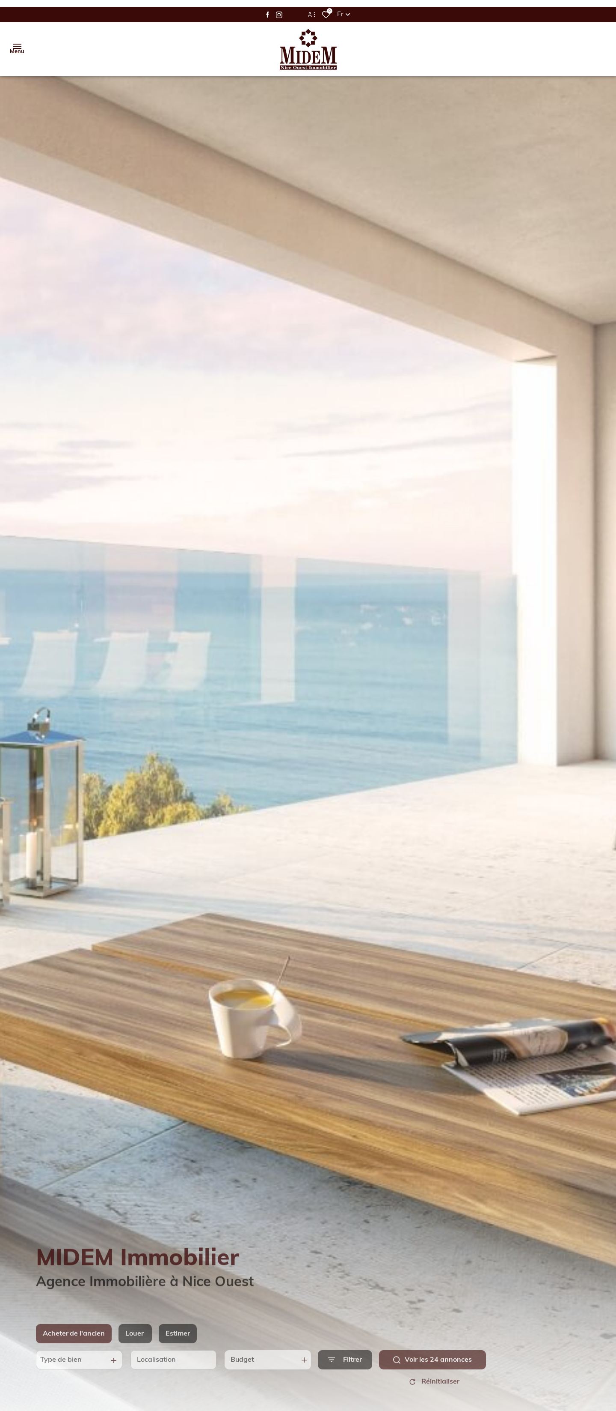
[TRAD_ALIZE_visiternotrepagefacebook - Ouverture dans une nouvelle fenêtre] (267, 15)
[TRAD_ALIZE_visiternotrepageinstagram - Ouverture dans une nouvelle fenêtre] (279, 15)
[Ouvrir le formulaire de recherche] (345, 1369)
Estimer (178, 1343)
